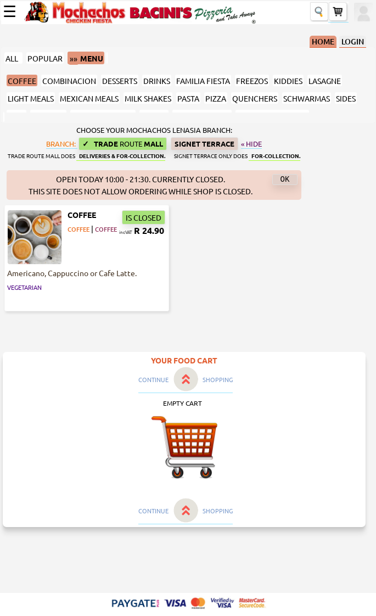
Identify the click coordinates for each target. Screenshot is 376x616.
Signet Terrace (204, 144)
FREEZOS (252, 81)
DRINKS (156, 81)
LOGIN (352, 41)
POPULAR (45, 58)
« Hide (251, 144)
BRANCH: (61, 144)
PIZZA (215, 98)
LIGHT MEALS (31, 98)
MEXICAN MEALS (89, 98)
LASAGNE (324, 81)
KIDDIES (288, 81)
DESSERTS (119, 81)
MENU (86, 59)
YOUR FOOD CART (184, 360)
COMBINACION (69, 81)
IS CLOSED (143, 217)
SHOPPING (218, 379)
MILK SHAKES (148, 98)
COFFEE (22, 81)
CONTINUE (153, 379)
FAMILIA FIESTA (203, 81)
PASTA (188, 98)
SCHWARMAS (306, 98)
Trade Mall (122, 144)
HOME (323, 41)
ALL (13, 58)
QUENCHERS (254, 98)
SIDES (346, 98)
